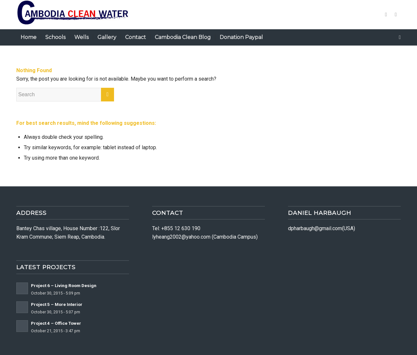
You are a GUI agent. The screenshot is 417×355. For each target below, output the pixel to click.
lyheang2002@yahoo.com (181, 237)
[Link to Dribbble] (396, 15)
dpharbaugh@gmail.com (315, 228)
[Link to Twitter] (386, 15)
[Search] (398, 37)
